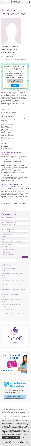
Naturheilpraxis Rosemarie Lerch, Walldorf (13, 280)
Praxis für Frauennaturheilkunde (11, 294)
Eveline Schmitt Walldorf (8, 268)
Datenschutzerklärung (18, 411)
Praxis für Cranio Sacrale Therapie (11, 304)
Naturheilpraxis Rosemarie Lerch (11, 285)
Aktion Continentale (20, 412)
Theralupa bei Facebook (21, 409)
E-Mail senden (10, 58)
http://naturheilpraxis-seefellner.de (16, 59)
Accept (15, 85)
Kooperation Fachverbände (8, 412)
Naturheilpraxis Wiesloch (9, 309)
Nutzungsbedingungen (6, 411)
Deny (6, 437)
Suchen (25, 256)
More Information (15, 81)
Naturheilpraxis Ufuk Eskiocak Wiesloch (13, 299)
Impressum (26, 411)
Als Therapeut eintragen (9, 409)
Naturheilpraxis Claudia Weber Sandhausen (14, 289)
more (25, 437)
